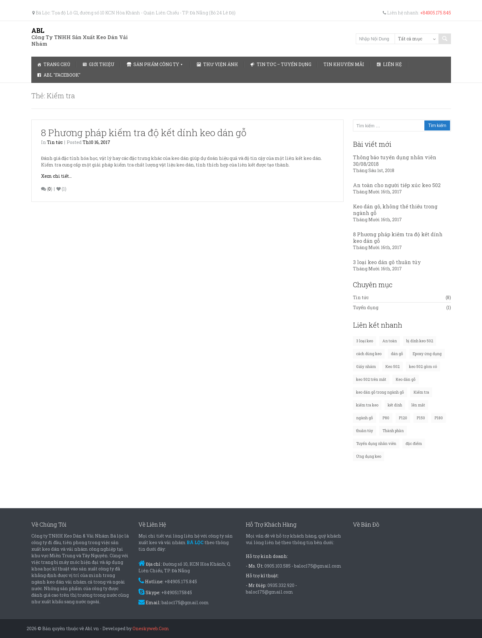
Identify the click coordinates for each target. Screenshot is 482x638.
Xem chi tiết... (56, 176)
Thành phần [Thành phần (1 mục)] (393, 430)
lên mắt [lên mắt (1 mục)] (418, 404)
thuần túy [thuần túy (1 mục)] (364, 430)
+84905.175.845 (435, 13)
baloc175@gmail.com (185, 602)
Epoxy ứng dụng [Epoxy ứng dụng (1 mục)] (427, 353)
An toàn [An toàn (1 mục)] (389, 340)
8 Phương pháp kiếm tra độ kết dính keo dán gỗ (143, 132)
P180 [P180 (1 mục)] (438, 417)
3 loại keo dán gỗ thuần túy (387, 262)
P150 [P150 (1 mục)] (421, 417)
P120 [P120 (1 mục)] (403, 417)
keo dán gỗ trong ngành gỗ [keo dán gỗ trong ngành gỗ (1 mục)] (380, 392)
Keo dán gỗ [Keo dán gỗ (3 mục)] (406, 379)
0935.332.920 (280, 585)
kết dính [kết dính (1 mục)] (395, 404)
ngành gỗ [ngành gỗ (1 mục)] (364, 417)
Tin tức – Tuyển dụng (284, 64)
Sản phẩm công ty (156, 64)
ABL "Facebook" (62, 75)
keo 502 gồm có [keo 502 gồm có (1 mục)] (423, 366)
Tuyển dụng (365, 307)
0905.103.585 (277, 566)
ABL (37, 30)
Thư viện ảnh (220, 64)
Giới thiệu (102, 64)
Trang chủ (57, 64)
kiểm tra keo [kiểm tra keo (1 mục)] (367, 404)
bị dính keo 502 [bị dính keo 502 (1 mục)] (419, 340)
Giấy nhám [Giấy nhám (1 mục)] (366, 366)
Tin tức (55, 142)
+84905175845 (176, 592)
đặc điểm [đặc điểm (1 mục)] (414, 443)
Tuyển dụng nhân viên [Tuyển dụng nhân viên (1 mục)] (376, 443)
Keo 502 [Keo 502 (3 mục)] (392, 366)
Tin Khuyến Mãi (344, 64)
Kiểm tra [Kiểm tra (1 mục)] (421, 392)
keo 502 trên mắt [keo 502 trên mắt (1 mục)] (371, 379)
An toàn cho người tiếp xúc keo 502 (397, 185)
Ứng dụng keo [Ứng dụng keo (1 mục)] (368, 456)
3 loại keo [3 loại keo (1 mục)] (364, 340)
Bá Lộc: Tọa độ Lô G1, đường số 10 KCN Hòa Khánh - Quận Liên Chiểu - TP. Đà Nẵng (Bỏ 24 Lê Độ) (134, 13)
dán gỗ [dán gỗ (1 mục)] (397, 353)
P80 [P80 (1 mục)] (385, 417)
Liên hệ (392, 64)
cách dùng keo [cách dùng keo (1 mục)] (368, 353)
